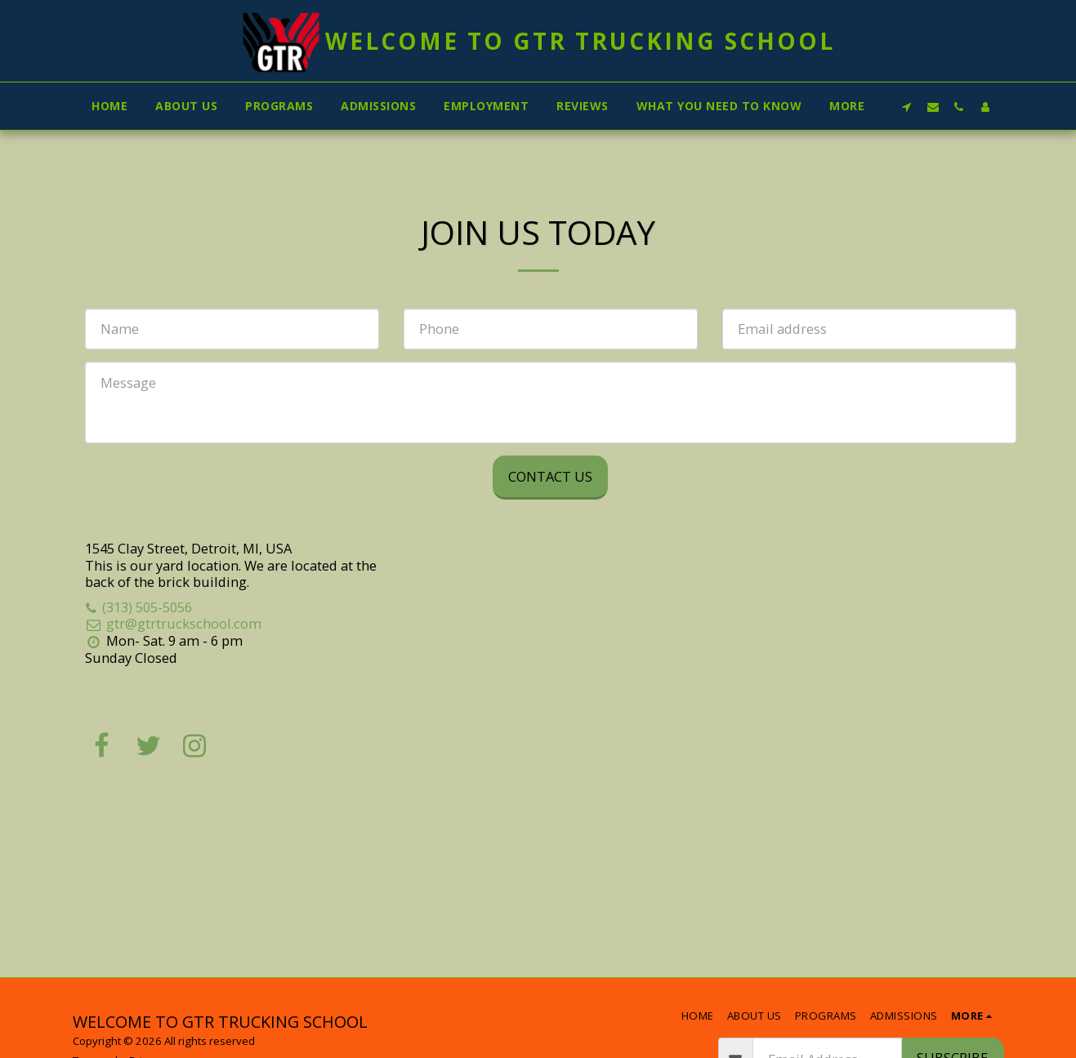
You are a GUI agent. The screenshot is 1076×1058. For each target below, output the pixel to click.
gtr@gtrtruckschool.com (173, 623)
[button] (907, 106)
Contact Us (550, 476)
